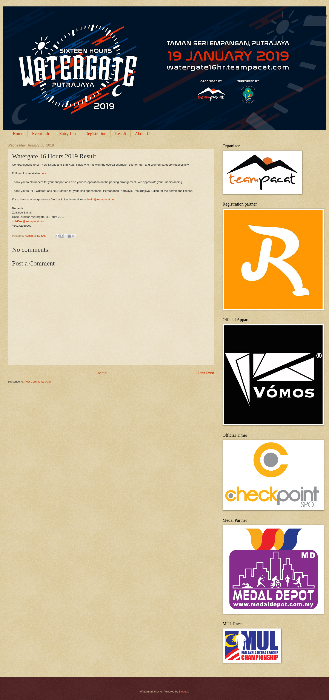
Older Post (205, 373)
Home (18, 133)
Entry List (68, 133)
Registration (95, 133)
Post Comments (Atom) (39, 381)
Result (120, 133)
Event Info (41, 133)
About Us (143, 133)
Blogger (183, 691)
